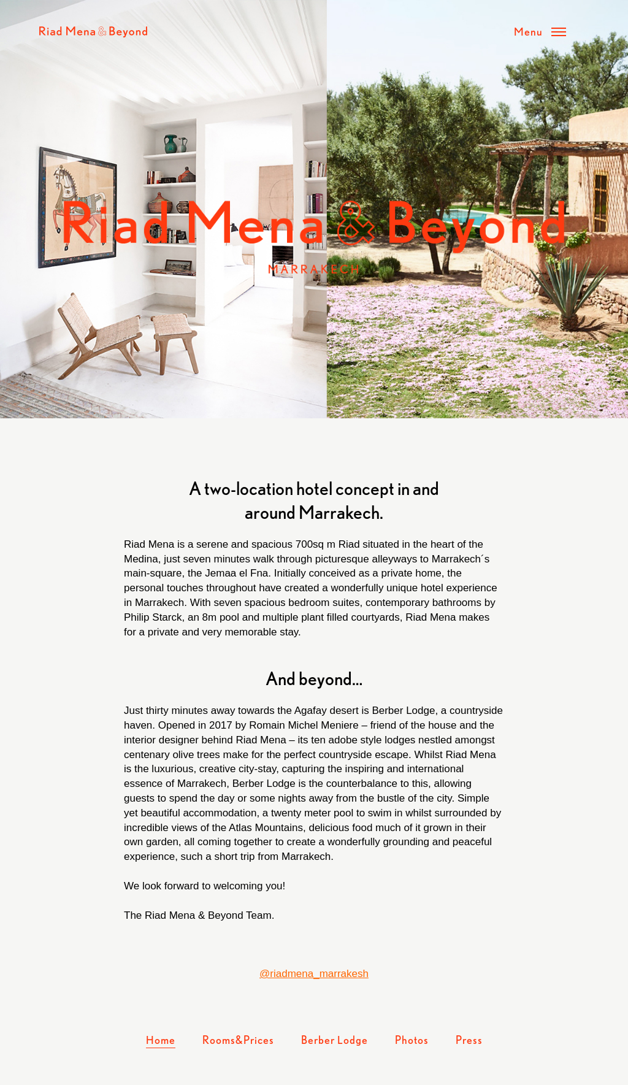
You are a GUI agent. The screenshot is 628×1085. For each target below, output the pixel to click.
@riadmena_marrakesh (314, 974)
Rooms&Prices (238, 1039)
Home (160, 1039)
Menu (528, 31)
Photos (412, 1039)
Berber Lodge (334, 1039)
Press (469, 1039)
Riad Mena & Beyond (93, 31)
